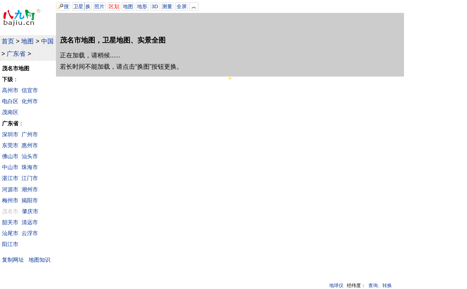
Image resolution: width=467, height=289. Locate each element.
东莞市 (10, 145)
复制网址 (14, 259)
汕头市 (30, 156)
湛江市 (10, 178)
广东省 (16, 53)
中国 (47, 41)
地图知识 (39, 260)
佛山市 (10, 156)
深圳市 (10, 134)
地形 (142, 6)
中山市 (10, 167)
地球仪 (336, 285)
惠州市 (30, 145)
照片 (99, 6)
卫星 (78, 6)
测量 (167, 6)
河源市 (10, 189)
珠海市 (30, 167)
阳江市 (10, 244)
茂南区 (10, 112)
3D (154, 6)
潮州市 (30, 189)
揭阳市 (30, 200)
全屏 (182, 6)
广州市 (30, 134)
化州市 (30, 101)
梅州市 (10, 200)
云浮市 (30, 233)
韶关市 (10, 222)
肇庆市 (30, 211)
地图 (27, 41)
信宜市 (30, 90)
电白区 (10, 101)
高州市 (10, 90)
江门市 (30, 178)
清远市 (30, 222)
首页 (8, 41)
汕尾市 (10, 233)
